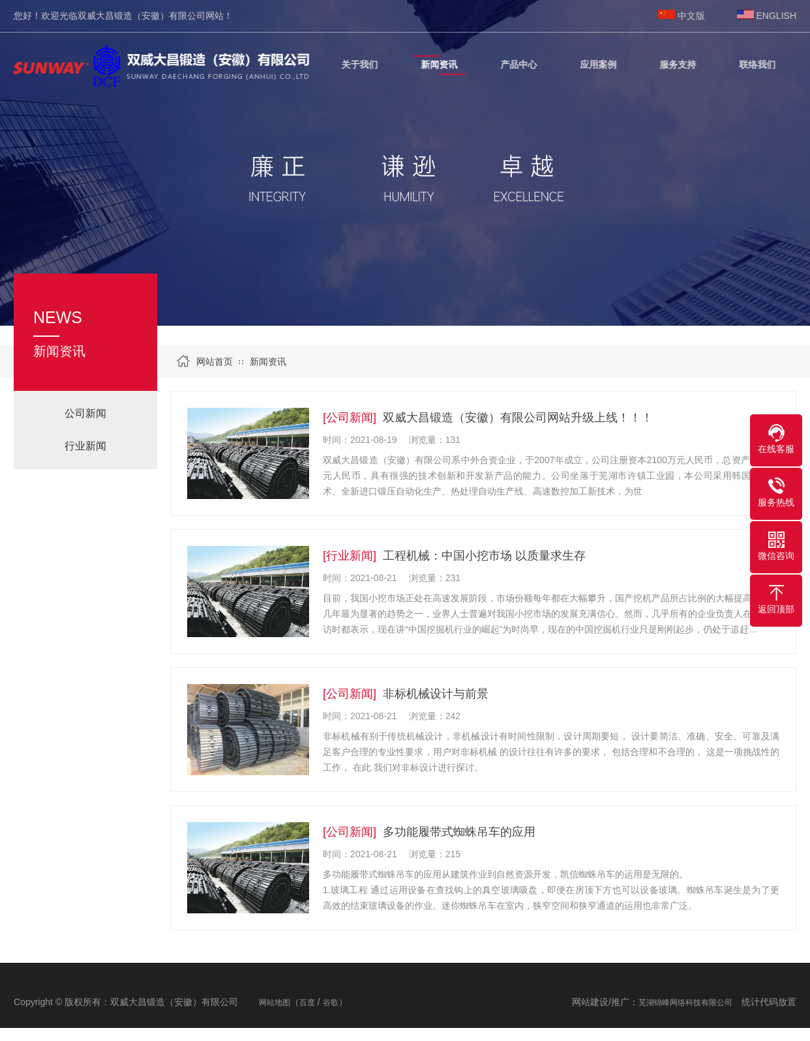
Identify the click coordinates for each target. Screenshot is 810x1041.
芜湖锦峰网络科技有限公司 (685, 1002)
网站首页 (214, 361)
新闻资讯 (268, 361)
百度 (307, 1002)
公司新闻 (85, 413)
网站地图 (274, 1002)
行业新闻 (85, 445)
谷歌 (330, 1002)
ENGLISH (776, 15)
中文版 (691, 15)
